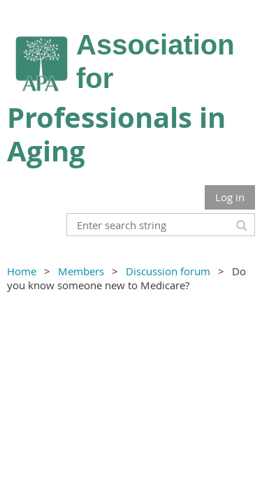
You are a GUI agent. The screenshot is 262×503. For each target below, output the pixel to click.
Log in (230, 197)
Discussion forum (168, 271)
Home (21, 271)
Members (81, 271)
